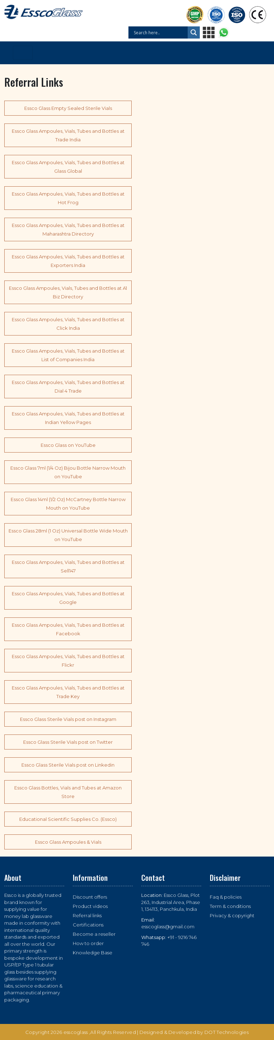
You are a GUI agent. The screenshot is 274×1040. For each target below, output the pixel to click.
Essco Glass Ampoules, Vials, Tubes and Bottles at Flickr (68, 660)
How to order (88, 943)
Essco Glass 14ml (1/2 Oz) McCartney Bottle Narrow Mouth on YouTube (68, 503)
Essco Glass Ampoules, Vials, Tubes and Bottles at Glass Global (68, 167)
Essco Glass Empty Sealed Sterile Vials (68, 108)
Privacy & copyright (232, 915)
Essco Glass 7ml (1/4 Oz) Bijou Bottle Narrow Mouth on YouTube (68, 472)
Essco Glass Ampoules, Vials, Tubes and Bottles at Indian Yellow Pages (68, 418)
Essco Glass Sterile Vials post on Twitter (68, 742)
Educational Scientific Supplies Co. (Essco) (68, 819)
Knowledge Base (92, 952)
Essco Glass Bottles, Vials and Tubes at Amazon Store (68, 792)
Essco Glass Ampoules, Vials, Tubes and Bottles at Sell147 (68, 566)
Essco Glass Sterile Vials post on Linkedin (68, 765)
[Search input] (160, 32)
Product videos (90, 906)
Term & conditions (230, 906)
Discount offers (90, 897)
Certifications (88, 925)
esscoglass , (77, 1032)
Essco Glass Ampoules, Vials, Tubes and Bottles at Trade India (68, 135)
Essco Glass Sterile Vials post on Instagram (68, 719)
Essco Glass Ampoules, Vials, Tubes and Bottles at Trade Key (68, 692)
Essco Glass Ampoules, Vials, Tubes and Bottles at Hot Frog (68, 198)
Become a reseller (94, 934)
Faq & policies (226, 897)
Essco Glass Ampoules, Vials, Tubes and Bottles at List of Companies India (68, 355)
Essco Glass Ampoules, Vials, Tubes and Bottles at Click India (68, 324)
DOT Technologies (226, 1032)
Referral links (87, 915)
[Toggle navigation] (23, 53)
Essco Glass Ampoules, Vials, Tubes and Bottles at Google (68, 598)
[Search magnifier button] (194, 32)
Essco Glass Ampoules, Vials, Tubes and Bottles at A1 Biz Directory (68, 292)
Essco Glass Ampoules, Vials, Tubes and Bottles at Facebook (68, 629)
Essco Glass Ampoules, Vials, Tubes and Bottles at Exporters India (68, 261)
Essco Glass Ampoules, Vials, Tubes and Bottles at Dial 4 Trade (68, 386)
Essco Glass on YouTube (68, 445)
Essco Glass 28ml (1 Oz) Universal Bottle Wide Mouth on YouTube (68, 535)
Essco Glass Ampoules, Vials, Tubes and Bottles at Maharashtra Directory (68, 229)
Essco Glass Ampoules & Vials (68, 842)
